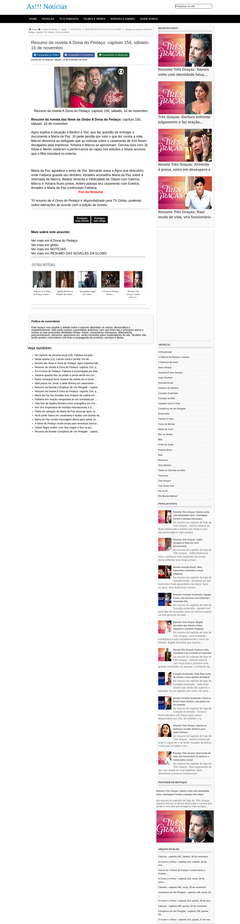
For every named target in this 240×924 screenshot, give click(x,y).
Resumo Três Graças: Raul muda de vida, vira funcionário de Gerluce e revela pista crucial (191, 756)
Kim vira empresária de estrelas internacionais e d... (64, 407)
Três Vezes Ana (166, 486)
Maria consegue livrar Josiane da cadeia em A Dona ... (66, 379)
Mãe (160, 439)
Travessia (163, 475)
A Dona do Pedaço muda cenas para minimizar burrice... (67, 423)
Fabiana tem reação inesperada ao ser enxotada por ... (66, 399)
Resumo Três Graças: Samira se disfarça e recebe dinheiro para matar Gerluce (189, 728)
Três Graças (164, 481)
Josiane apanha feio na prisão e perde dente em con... (66, 375)
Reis (160, 455)
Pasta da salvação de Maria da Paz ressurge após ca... (66, 411)
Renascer (163, 460)
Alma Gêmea (165, 367)
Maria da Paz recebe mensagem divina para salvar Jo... (66, 419)
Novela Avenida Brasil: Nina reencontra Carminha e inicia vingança (188, 570)
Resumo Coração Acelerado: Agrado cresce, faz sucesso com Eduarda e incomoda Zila (192, 597)
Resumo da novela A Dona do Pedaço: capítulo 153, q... (66, 367)
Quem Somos (149, 18)
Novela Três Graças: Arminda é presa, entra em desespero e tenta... (184, 169)
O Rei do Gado (165, 444)
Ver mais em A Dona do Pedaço (54, 240)
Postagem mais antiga (99, 219)
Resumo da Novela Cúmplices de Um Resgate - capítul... (67, 387)
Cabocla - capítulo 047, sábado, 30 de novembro (183, 856)
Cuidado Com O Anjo (169, 403)
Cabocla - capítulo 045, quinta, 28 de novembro (182, 906)
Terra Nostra (164, 465)
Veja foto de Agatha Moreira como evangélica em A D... (66, 403)
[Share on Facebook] (79, 55)
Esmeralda (163, 413)
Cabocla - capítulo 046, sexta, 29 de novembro (182, 887)
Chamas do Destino (168, 388)
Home (33, 18)
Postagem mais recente (82, 219)
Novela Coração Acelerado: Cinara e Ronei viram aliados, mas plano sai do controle (192, 701)
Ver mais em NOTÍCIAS (48, 249)
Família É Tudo (166, 419)
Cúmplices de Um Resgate (172, 408)
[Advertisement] (185, 285)
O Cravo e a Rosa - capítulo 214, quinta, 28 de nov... (185, 901)
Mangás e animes (123, 18)
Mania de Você (165, 429)
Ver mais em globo (44, 245)
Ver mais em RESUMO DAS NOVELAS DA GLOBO (69, 253)
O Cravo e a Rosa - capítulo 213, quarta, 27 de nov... (185, 919)
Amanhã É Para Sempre (170, 372)
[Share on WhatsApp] (113, 55)
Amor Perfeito (165, 378)
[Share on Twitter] (46, 55)
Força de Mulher (166, 424)
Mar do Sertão (165, 434)
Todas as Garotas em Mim (171, 470)
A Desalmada (165, 352)
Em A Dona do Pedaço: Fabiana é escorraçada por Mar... (67, 371)
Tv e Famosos (68, 18)
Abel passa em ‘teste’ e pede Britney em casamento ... (66, 383)
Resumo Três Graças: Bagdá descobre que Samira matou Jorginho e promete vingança (188, 625)
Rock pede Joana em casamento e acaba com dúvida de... (68, 415)
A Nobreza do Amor (168, 362)
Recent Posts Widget (166, 226)
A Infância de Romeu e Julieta (173, 357)
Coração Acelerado (168, 393)
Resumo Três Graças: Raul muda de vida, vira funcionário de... (184, 217)
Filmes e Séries (94, 18)
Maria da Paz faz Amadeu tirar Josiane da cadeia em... (66, 395)
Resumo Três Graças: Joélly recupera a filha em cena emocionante (187, 542)
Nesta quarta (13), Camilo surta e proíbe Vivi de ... (63, 359)
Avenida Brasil (165, 383)
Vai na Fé (163, 491)
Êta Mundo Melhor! (168, 496)
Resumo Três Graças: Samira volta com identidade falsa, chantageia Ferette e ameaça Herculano (191, 515)
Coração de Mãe (166, 398)
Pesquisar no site (185, 6)
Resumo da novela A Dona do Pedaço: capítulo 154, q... (66, 391)
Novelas (48, 18)
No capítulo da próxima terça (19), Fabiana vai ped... (65, 355)
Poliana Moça (165, 450)
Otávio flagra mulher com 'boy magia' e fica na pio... (64, 427)
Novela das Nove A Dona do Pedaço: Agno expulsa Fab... (67, 363)
